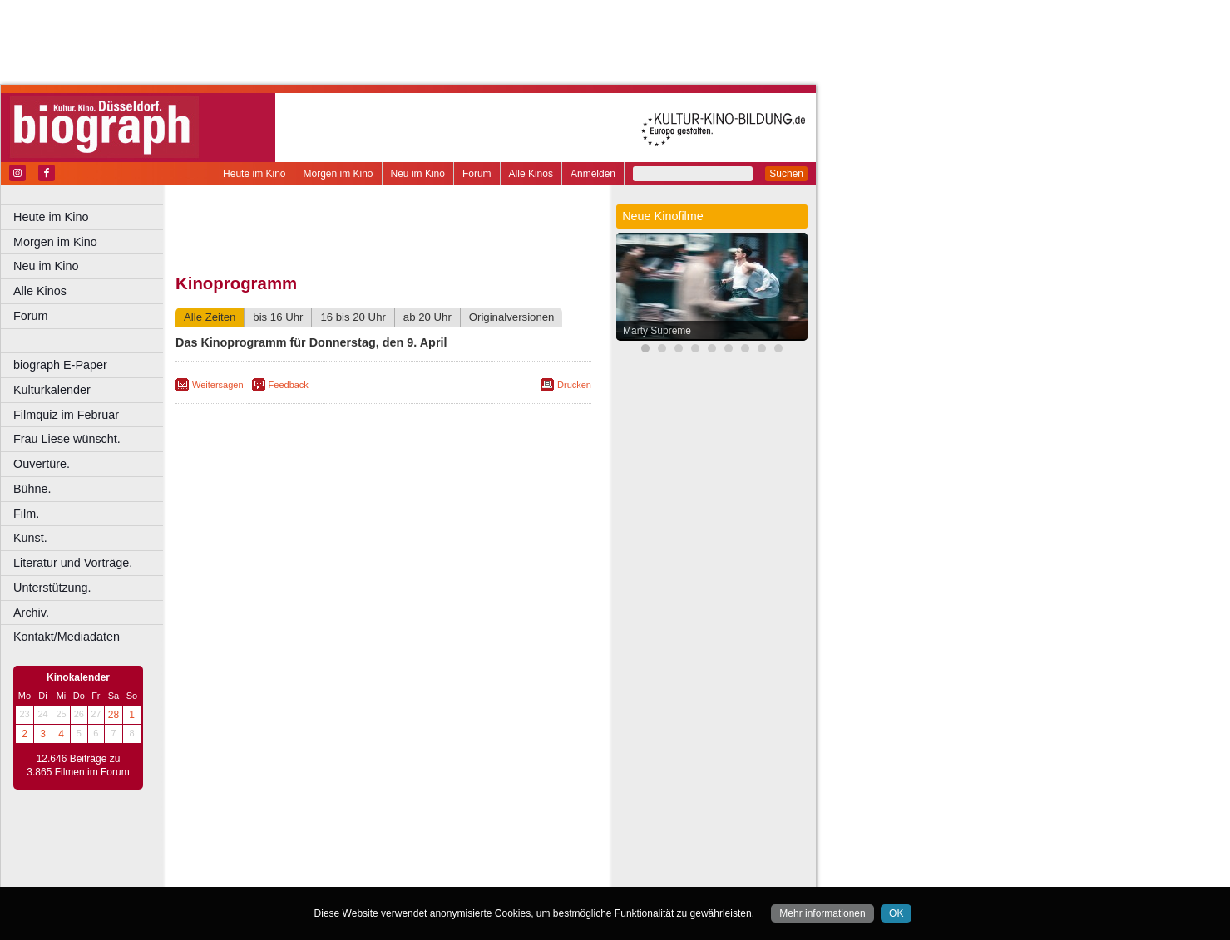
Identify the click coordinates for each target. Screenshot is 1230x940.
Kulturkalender (52, 389)
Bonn (292, 874)
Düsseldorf (457, 874)
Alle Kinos (531, 174)
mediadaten (513, 846)
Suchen (786, 174)
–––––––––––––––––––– (79, 340)
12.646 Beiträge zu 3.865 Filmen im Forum (78, 765)
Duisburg (506, 874)
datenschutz (451, 846)
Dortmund (405, 874)
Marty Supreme (657, 331)
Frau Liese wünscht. (67, 438)
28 (113, 715)
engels (333, 860)
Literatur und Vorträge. (72, 562)
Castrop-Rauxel (343, 874)
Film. (26, 513)
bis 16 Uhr (278, 317)
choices (295, 860)
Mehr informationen (822, 913)
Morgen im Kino (338, 174)
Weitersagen (218, 385)
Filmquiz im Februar (66, 414)
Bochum (256, 874)
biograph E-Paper (60, 365)
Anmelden (593, 174)
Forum (477, 174)
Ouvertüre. (41, 463)
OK (896, 913)
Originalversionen (512, 317)
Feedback (289, 385)
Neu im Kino (418, 174)
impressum (392, 846)
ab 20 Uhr (427, 317)
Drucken (574, 385)
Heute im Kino (254, 174)
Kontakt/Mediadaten (66, 636)
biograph (249, 860)
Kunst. (30, 537)
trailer (383, 860)
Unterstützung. (52, 587)
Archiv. (31, 612)
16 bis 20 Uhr (352, 317)
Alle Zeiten (209, 317)
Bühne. (32, 488)
